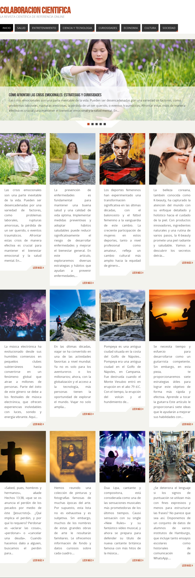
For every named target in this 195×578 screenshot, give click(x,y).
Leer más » (38, 267)
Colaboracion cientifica (35, 10)
